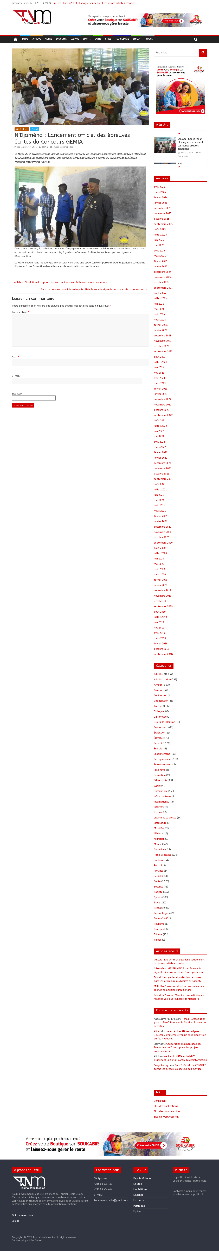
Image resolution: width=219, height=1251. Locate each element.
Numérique (160, 849)
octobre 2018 (161, 649)
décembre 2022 (162, 399)
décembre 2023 (162, 335)
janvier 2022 (160, 457)
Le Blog (137, 1183)
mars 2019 (160, 638)
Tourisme (159, 923)
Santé (98, 39)
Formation (160, 775)
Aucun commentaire (61, 147)
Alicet (157, 1031)
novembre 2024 (162, 277)
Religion (158, 876)
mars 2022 (160, 447)
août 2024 (160, 293)
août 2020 (160, 548)
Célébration (160, 695)
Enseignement (162, 754)
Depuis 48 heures (143, 1178)
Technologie (122, 39)
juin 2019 (159, 622)
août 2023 (160, 356)
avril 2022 (159, 441)
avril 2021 (159, 505)
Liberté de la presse (165, 817)
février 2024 (161, 325)
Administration (162, 679)
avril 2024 (159, 314)
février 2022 (161, 452)
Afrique (37, 39)
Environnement (162, 764)
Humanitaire (161, 791)
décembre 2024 (162, 271)
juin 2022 (159, 431)
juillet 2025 (160, 234)
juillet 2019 (160, 617)
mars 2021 (160, 510)
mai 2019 (159, 627)
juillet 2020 (160, 553)
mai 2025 (159, 245)
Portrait (158, 865)
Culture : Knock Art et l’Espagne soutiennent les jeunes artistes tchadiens (95, 3)
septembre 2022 (163, 415)
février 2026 (161, 197)
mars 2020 (160, 574)
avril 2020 (159, 569)
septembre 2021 (163, 479)
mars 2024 (160, 319)
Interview (159, 807)
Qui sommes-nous (22, 1215)
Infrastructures (162, 796)
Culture (74, 39)
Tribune (148, 39)
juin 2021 (159, 495)
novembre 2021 (162, 468)
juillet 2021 (160, 489)
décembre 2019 (162, 590)
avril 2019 (159, 633)
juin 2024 (159, 303)
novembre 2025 (162, 213)
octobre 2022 (161, 410)
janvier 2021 (160, 521)
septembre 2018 (163, 654)
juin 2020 (159, 558)
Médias (158, 833)
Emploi (136, 39)
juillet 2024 (160, 298)
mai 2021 (159, 500)
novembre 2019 (162, 595)
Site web (17, 393)
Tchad (25, 39)
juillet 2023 (160, 362)
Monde (48, 39)
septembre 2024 (163, 287)
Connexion (160, 1100)
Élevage (158, 738)
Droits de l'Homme (164, 722)
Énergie (158, 748)
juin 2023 (159, 367)
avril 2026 (159, 187)
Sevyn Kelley (161, 1065)
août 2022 (160, 420)
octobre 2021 (161, 473)
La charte (138, 1200)
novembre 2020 (162, 532)
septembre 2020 (163, 542)
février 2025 (161, 261)
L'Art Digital (35, 1240)
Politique (159, 860)
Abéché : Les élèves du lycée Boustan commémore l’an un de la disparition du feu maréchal (180, 1035)
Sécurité (158, 886)
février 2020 (161, 579)
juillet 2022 (160, 425)
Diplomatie (160, 716)
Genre (157, 785)
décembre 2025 (162, 208)
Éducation (159, 732)
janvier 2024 (160, 330)
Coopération (161, 700)
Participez (139, 1205)
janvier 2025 (160, 266)
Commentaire (20, 312)
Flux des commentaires (167, 1111)
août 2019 (160, 611)
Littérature (160, 823)
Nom (15, 357)
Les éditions (140, 1189)
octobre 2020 (161, 537)
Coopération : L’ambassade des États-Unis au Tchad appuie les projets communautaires (178, 1048)
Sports (87, 39)
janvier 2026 (160, 202)
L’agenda (138, 1194)
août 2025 (160, 229)
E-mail (16, 375)
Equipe (15, 1220)
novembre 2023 (162, 341)
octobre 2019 (161, 601)
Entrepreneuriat (163, 759)
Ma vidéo (159, 828)
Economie (61, 39)
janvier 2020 (160, 585)
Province (158, 870)
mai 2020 (159, 564)
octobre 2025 (161, 218)
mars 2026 (160, 192)
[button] (144, 20)
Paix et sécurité (162, 854)
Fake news (159, 769)
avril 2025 (159, 250)
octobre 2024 (161, 282)
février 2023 (161, 388)
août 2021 (160, 484)
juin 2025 (159, 240)
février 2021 (161, 516)
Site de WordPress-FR (166, 1116)
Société (158, 892)
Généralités (21, 129)
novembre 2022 (162, 404)
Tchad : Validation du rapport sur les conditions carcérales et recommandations (60, 282)
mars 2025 (160, 256)
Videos (158, 939)
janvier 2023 (160, 394)
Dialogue (159, 711)
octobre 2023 (161, 346)
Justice (158, 812)
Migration (159, 838)
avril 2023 (159, 378)
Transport (159, 929)
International (161, 801)
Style (108, 39)
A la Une (158, 674)
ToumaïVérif (161, 918)
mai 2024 (159, 309)
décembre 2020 (162, 526)
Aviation (158, 690)
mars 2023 (160, 383)
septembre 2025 (163, 224)
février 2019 (161, 643)
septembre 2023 (163, 351)
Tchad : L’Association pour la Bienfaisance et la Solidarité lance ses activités (180, 1023)
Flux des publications (166, 1106)
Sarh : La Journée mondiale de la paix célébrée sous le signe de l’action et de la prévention (94, 289)
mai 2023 (159, 372)
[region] (144, 20)
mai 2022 (159, 436)
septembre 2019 (163, 606)
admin (44, 147)
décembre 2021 (162, 463)
